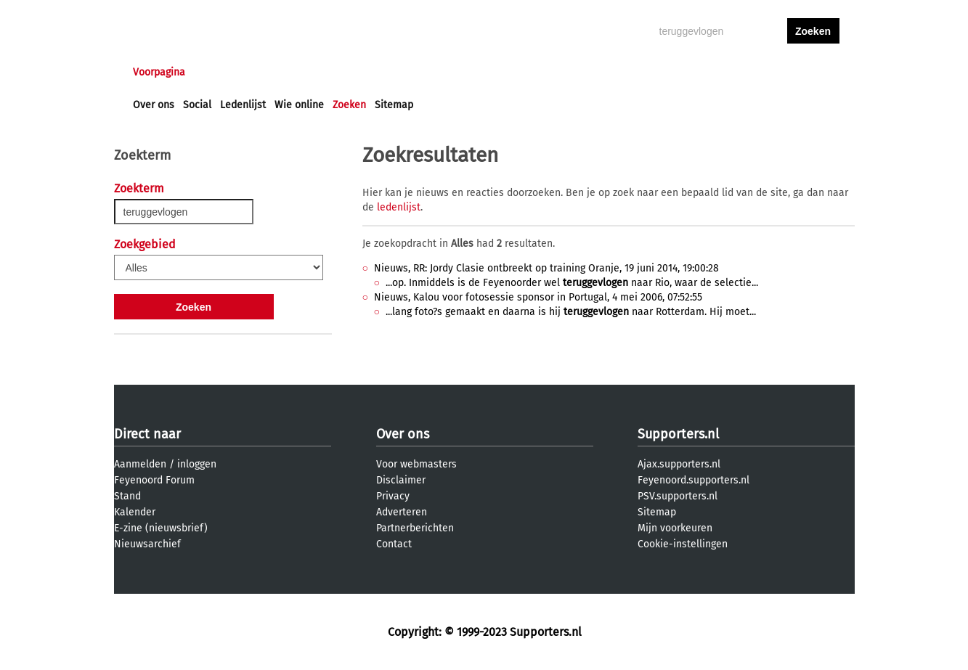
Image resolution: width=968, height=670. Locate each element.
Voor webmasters (416, 464)
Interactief (334, 72)
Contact (394, 544)
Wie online (299, 105)
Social (197, 105)
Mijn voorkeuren (675, 528)
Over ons (153, 105)
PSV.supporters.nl (677, 496)
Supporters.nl (678, 434)
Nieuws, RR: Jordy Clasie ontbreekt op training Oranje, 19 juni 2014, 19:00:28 (546, 268)
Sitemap (394, 105)
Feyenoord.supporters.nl (693, 480)
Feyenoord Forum (154, 480)
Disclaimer (401, 480)
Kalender (134, 512)
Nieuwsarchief (147, 544)
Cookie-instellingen (683, 544)
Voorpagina (159, 72)
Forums (274, 72)
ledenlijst (398, 207)
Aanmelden (140, 464)
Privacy (393, 496)
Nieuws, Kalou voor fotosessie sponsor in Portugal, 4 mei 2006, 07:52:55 (538, 297)
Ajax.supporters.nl (679, 464)
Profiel (432, 72)
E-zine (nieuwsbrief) (161, 528)
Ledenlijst (243, 105)
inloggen (757, 72)
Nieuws (221, 72)
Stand (127, 496)
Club (388, 72)
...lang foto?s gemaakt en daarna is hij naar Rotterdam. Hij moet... (571, 312)
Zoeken (349, 105)
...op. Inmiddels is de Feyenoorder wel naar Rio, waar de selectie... (572, 283)
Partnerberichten (415, 528)
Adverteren (401, 512)
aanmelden (813, 72)
